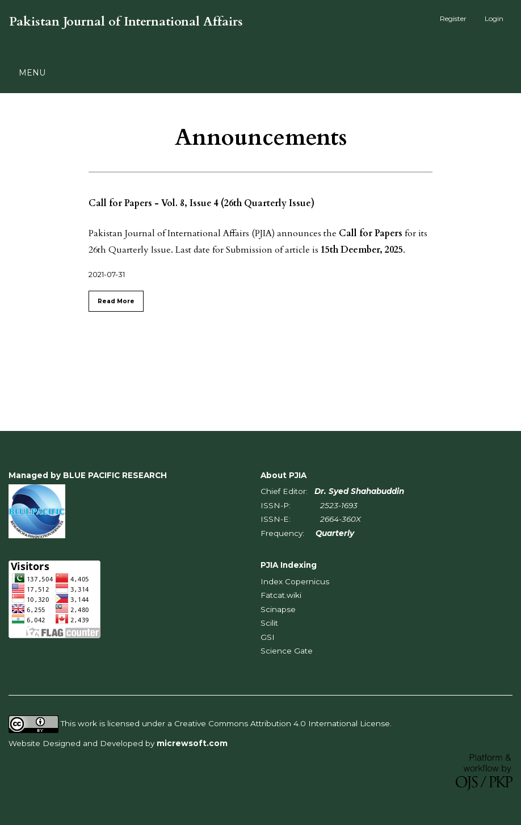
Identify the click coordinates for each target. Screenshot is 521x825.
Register (453, 18)
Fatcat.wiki (280, 595)
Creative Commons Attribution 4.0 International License (282, 723)
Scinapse (278, 609)
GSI (267, 637)
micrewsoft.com (192, 743)
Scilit (269, 622)
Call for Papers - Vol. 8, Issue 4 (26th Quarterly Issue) (201, 203)
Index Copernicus (294, 581)
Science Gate (286, 650)
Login (494, 18)
